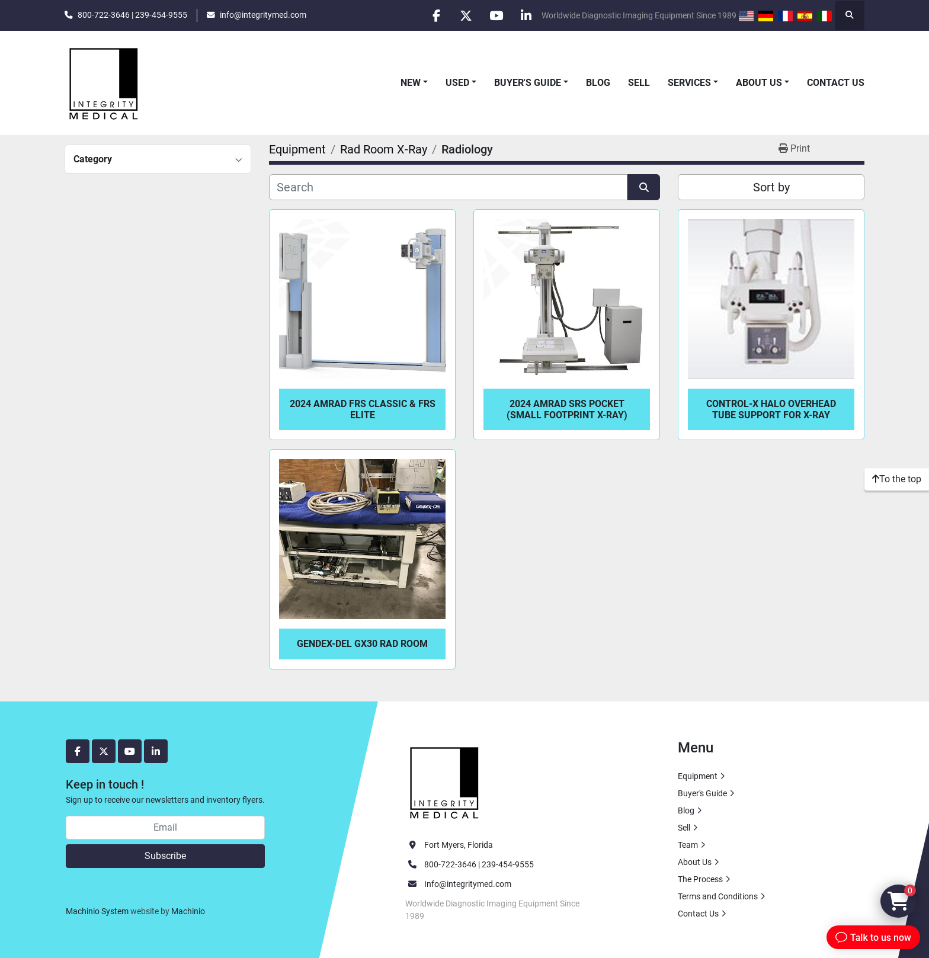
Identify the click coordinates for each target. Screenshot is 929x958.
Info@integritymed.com (467, 884)
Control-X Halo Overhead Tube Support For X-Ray (771, 409)
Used (457, 82)
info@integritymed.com (263, 15)
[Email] (165, 828)
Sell (639, 82)
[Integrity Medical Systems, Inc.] (445, 781)
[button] (414, 83)
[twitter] (465, 15)
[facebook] (435, 15)
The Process (700, 879)
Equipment (697, 776)
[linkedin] (526, 15)
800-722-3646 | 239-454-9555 (132, 15)
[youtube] (496, 15)
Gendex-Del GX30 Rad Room (362, 643)
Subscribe (165, 855)
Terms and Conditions (718, 896)
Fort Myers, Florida (458, 845)
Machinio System (97, 911)
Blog (598, 82)
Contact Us (835, 82)
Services (689, 82)
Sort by (771, 187)
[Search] (448, 187)
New (411, 82)
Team (688, 845)
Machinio (188, 911)
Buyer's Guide (527, 82)
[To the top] (896, 479)
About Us (759, 82)
